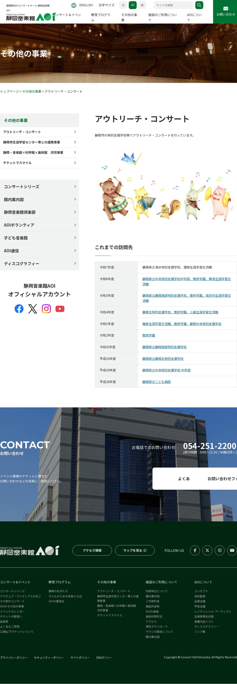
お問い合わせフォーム (199, 479)
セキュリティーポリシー (49, 658)
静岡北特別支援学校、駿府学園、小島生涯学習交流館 (180, 312)
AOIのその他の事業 (12, 606)
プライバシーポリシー (14, 658)
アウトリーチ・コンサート (113, 591)
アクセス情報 (92, 550)
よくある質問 (118, 479)
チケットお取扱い (11, 617)
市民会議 (199, 606)
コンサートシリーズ (21, 186)
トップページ (9, 91)
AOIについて (203, 582)
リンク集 (199, 632)
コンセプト (201, 591)
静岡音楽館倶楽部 (20, 212)
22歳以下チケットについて (17, 632)
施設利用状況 (154, 617)
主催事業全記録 (204, 617)
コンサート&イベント (15, 582)
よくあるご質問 (9, 627)
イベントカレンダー (12, 611)
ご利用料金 (153, 601)
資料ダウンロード (157, 627)
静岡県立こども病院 (156, 381)
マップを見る (132, 550)
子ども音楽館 (16, 238)
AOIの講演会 (56, 601)
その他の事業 (31, 91)
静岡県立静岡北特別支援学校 (162, 358)
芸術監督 (199, 596)
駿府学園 (148, 335)
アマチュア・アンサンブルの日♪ (20, 596)
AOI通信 (11, 251)
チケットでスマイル (109, 615)
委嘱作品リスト (204, 622)
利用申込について (157, 591)
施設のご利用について (161, 582)
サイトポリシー (80, 658)
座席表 (4, 622)
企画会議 (199, 601)
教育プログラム (60, 582)
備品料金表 (153, 606)
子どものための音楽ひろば (65, 596)
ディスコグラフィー (21, 264)
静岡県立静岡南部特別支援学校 (164, 347)
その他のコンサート (12, 601)
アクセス (151, 622)
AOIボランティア (19, 225)
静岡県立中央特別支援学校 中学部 (166, 370)
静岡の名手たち (58, 591)
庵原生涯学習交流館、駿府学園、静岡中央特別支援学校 (181, 324)
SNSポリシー (104, 658)
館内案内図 (14, 199)
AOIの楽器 (152, 611)
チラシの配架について (159, 632)
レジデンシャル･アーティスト (212, 611)
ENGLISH (86, 5)
